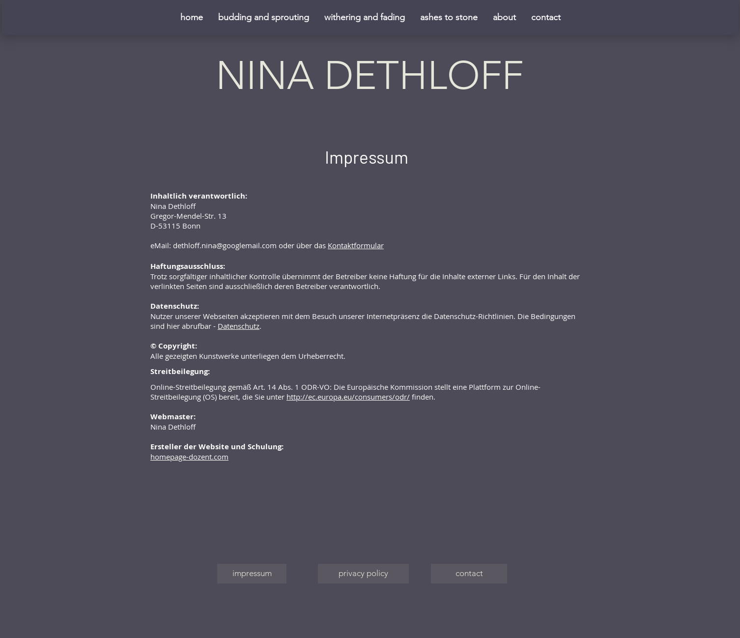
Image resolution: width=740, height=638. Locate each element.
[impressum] (251, 573)
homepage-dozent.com (189, 457)
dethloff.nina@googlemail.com (225, 245)
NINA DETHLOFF (369, 76)
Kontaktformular (356, 245)
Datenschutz (238, 326)
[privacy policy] (363, 573)
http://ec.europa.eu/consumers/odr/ (348, 397)
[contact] (469, 573)
